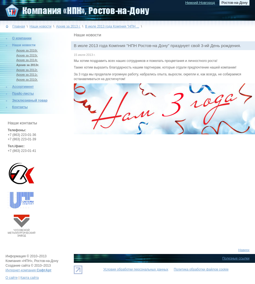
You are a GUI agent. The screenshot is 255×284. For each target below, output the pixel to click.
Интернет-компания (28, 270)
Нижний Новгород (200, 3)
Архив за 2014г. (27, 60)
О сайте (12, 278)
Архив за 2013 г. (68, 26)
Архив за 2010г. (27, 79)
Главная (18, 26)
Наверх (243, 250)
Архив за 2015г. (27, 55)
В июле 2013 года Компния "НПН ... (112, 26)
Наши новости (40, 26)
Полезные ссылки (235, 258)
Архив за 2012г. (27, 70)
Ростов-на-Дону (234, 3)
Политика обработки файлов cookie (201, 269)
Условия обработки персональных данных (135, 269)
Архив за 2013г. (27, 65)
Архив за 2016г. (27, 50)
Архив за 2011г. (27, 74)
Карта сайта (29, 278)
